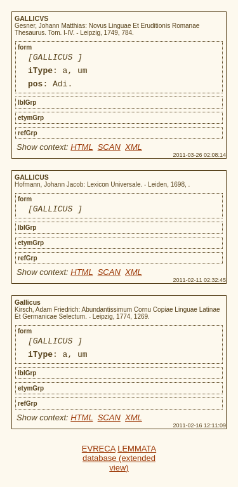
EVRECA (99, 460)
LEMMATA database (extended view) (119, 469)
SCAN (109, 152)
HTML (81, 152)
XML (133, 152)
